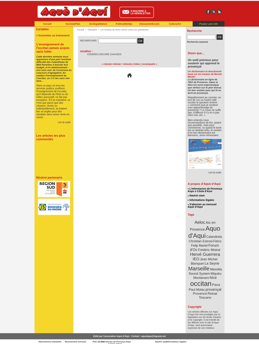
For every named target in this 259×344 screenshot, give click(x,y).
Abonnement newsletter (50, 339)
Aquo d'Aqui (204, 231)
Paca (215, 282)
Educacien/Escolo (149, 24)
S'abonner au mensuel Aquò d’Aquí (202, 205)
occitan (201, 281)
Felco (217, 240)
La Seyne (212, 261)
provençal (213, 287)
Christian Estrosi (200, 240)
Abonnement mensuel (82, 339)
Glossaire (92, 29)
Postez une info (208, 23)
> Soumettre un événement (52, 35)
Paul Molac (197, 287)
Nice (213, 275)
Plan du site (113, 339)
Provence (200, 291)
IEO (196, 257)
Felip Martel (200, 244)
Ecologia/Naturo (98, 24)
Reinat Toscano (208, 292)
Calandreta (213, 236)
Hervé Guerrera (205, 252)
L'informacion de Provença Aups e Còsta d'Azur (205, 190)
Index (137, 64)
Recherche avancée (197, 42)
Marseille (199, 266)
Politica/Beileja (124, 24)
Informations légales (201, 199)
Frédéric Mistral (209, 248)
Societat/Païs (73, 24)
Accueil (47, 24)
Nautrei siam (196, 195)
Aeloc (200, 222)
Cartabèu (42, 29)
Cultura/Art (175, 24)
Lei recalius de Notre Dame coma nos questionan (124, 29)
